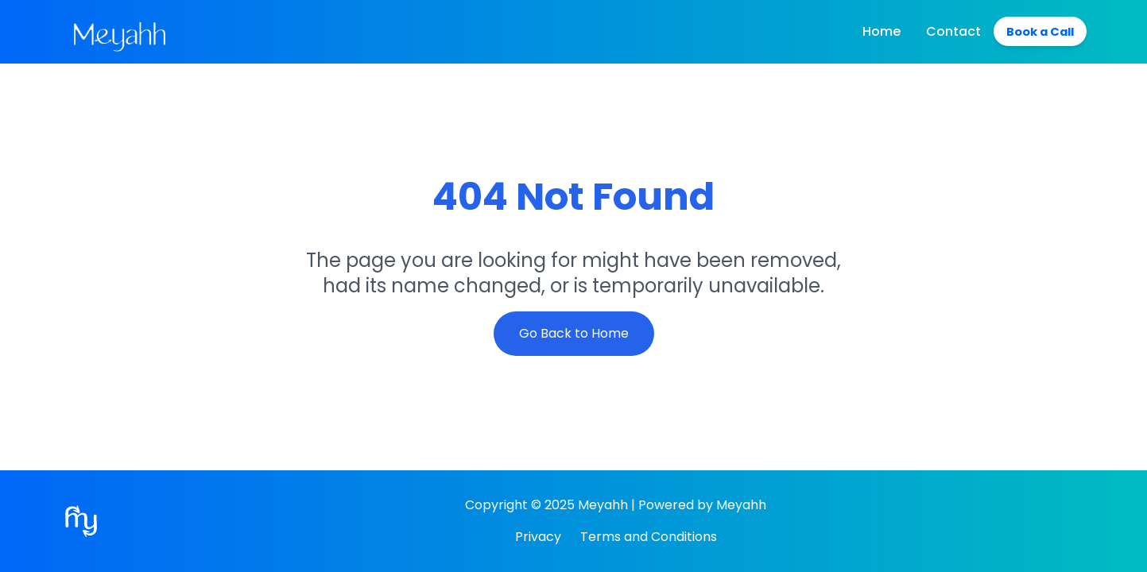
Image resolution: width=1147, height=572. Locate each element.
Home (873, 31)
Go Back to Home (574, 333)
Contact (944, 31)
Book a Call (1036, 31)
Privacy (538, 537)
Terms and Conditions (648, 537)
